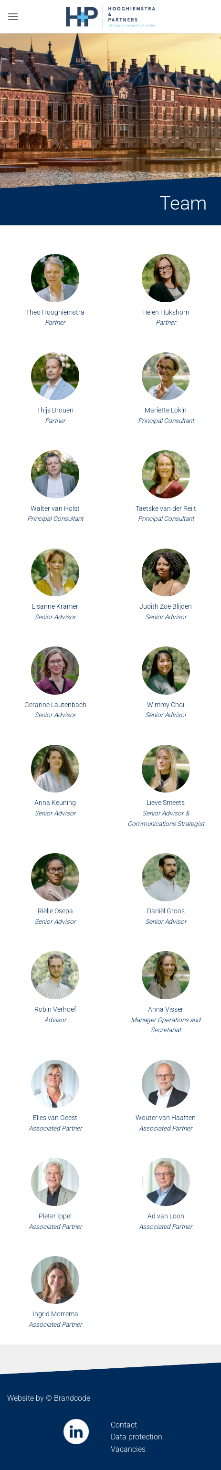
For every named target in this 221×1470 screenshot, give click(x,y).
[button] (13, 16)
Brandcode (72, 1398)
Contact (124, 1424)
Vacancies (128, 1449)
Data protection (136, 1436)
